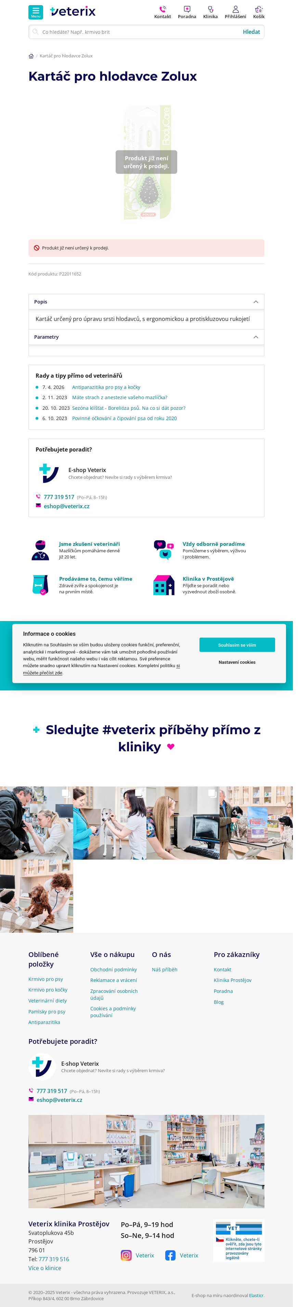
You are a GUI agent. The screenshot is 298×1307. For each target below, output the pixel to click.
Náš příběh (165, 969)
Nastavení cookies (237, 661)
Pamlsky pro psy (46, 1011)
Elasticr (256, 1295)
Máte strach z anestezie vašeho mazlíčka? (121, 397)
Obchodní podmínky (113, 969)
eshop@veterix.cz (63, 506)
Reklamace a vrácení (113, 980)
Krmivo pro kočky (47, 989)
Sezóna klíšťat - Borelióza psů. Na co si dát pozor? (130, 408)
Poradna (223, 991)
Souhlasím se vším (237, 644)
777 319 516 (54, 1259)
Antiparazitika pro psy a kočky (108, 387)
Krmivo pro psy (45, 979)
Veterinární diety (47, 1000)
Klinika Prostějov (232, 980)
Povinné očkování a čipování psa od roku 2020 (126, 418)
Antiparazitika (44, 1022)
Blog (219, 1002)
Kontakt (222, 969)
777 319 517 (55, 497)
